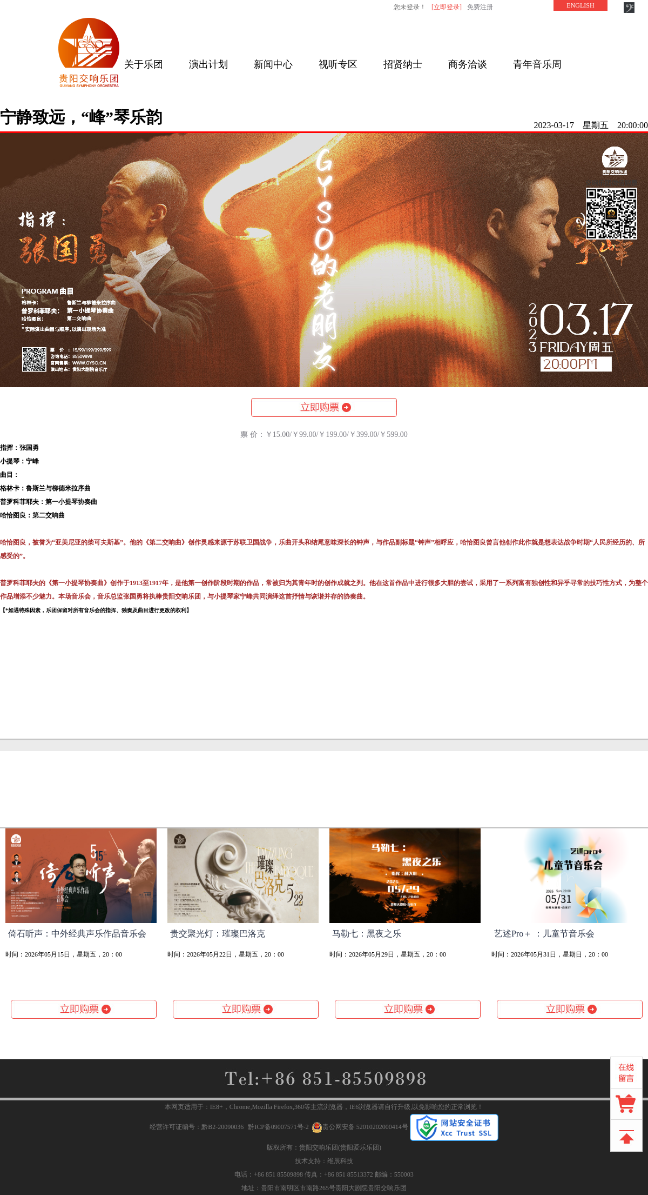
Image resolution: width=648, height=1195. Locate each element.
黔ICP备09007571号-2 (278, 1127)
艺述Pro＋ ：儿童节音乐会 (544, 933)
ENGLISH (580, 5)
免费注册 (480, 7)
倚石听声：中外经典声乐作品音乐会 (77, 933)
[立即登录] (446, 7)
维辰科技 (340, 1161)
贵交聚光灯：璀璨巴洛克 (217, 933)
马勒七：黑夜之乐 (366, 933)
